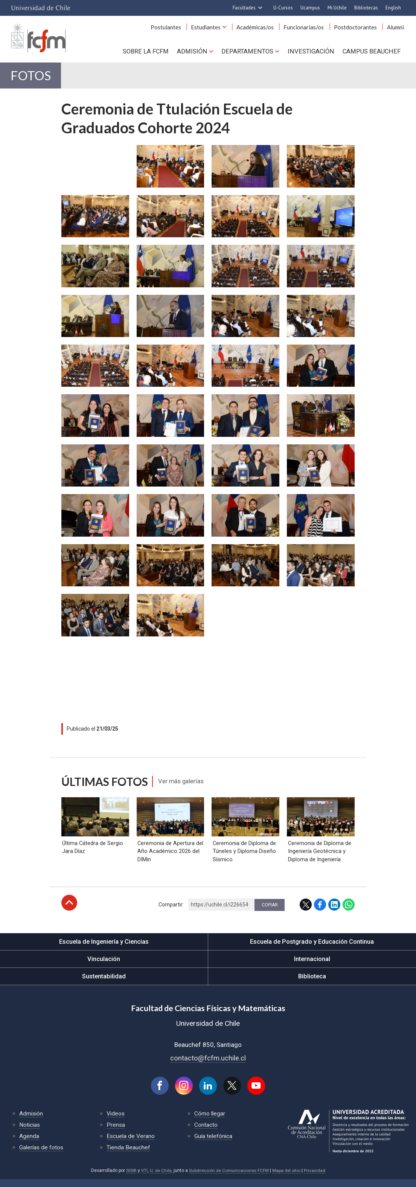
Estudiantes (214, 29)
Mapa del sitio (288, 1178)
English (393, 8)
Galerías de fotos (42, 1155)
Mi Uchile (337, 8)
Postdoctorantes (358, 29)
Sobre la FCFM (152, 52)
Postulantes (175, 29)
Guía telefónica (213, 1144)
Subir (69, 910)
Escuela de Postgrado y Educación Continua (312, 949)
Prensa (116, 1133)
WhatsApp (348, 912)
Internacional (312, 966)
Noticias (30, 1133)
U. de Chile (159, 1178)
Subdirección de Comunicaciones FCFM (229, 1178)
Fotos (33, 79)
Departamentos (251, 52)
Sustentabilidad (103, 983)
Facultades (244, 8)
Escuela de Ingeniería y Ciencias (104, 949)
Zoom (70, 155)
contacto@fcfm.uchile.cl (208, 1065)
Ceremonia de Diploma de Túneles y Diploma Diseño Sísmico (243, 858)
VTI (142, 1178)
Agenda (29, 1144)
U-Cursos (283, 8)
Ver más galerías (184, 786)
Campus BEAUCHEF (372, 52)
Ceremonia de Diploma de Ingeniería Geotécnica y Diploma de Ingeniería (318, 858)
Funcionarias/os (308, 29)
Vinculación (103, 966)
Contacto (206, 1133)
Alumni (396, 29)
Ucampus (310, 8)
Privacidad (317, 1178)
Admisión (198, 52)
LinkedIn (334, 912)
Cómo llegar (210, 1121)
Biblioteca (311, 983)
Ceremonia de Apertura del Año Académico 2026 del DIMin (170, 858)
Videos (116, 1121)
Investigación (313, 52)
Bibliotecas (366, 8)
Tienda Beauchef (129, 1155)
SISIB (129, 1178)
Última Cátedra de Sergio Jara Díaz (92, 854)
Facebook (320, 912)
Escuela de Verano (131, 1144)
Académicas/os (261, 29)
